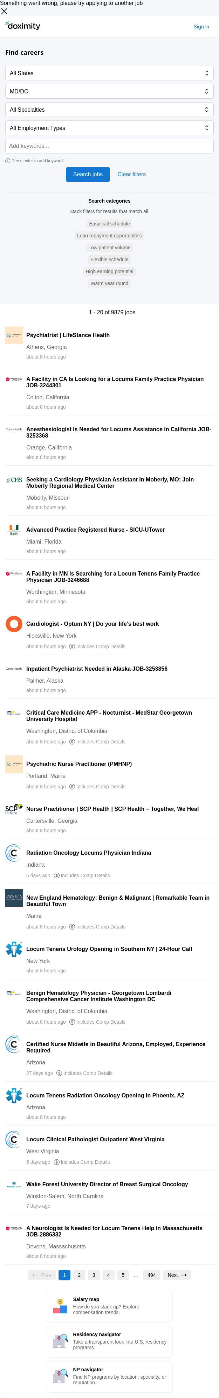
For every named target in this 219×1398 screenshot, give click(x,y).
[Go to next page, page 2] (177, 1275)
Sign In (201, 26)
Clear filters (131, 174)
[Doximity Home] (22, 26)
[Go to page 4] (109, 1275)
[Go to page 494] (151, 1275)
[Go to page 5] (123, 1275)
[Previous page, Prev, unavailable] (42, 1275)
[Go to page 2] (79, 1275)
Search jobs (88, 174)
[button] (109, 224)
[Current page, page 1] (64, 1275)
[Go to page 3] (94, 1275)
